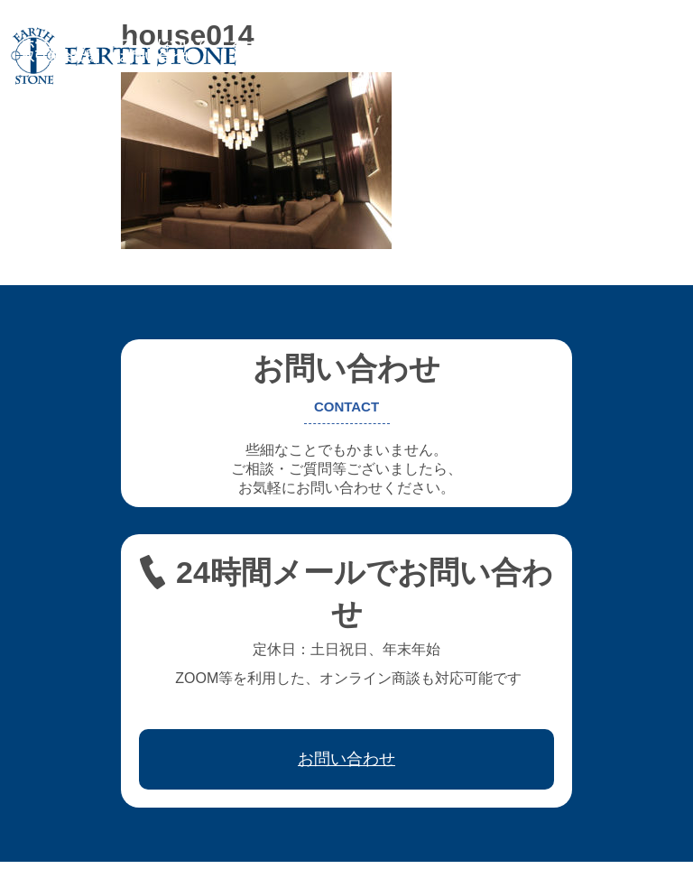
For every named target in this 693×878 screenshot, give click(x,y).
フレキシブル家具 (377, 43)
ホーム (41, 43)
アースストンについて (144, 43)
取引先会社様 (59, 56)
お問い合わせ (157, 56)
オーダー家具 (267, 43)
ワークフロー (572, 43)
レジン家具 (481, 43)
